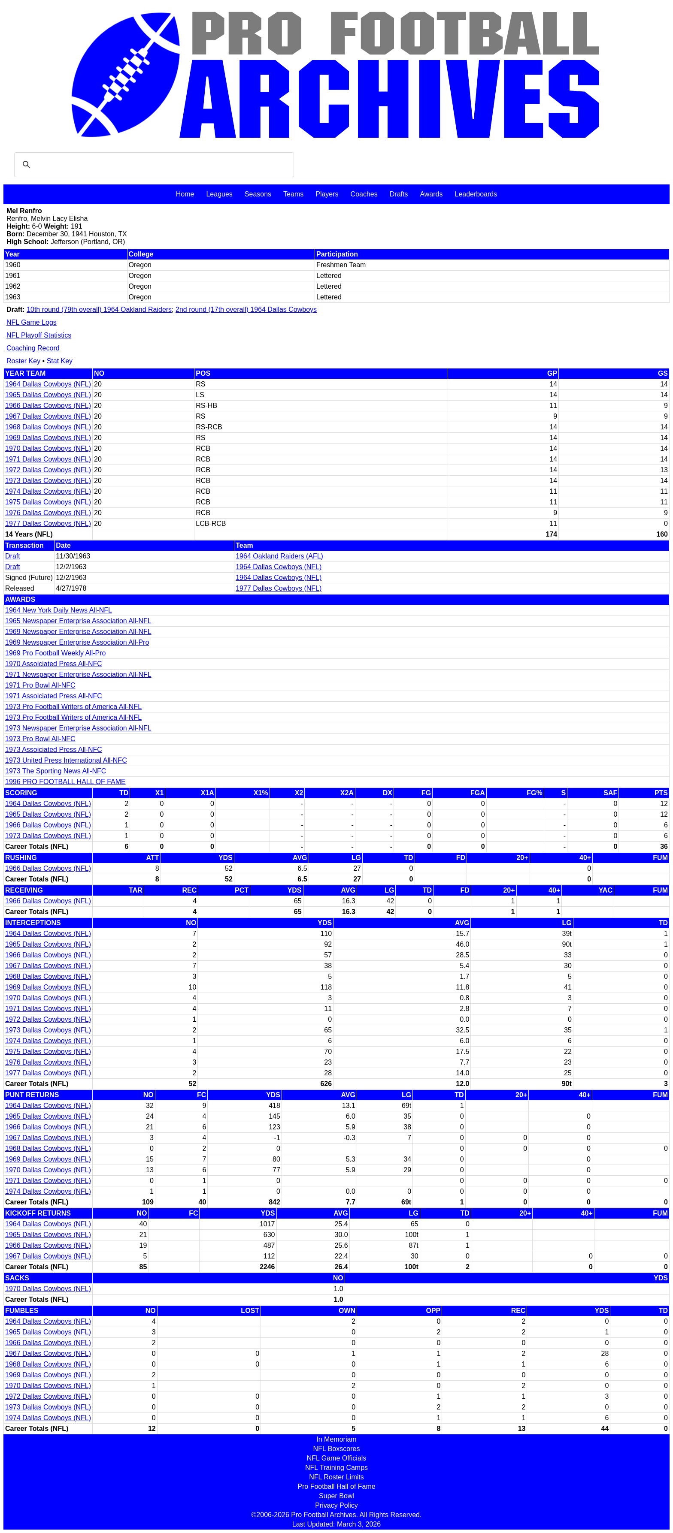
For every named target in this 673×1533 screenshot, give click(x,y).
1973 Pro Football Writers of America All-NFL (73, 706)
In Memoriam (336, 1439)
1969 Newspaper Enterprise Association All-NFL (78, 631)
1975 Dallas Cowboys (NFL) (48, 502)
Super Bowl (336, 1496)
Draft (12, 556)
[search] (153, 165)
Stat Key (60, 361)
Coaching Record (33, 348)
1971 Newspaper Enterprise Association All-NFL (78, 674)
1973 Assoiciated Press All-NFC (53, 749)
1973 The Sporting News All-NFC (55, 771)
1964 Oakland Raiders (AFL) (279, 556)
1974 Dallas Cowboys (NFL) (48, 491)
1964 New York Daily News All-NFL (58, 610)
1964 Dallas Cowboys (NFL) (48, 384)
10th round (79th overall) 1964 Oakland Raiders (99, 309)
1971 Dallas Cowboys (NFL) (48, 459)
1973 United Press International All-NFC (66, 760)
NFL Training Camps (336, 1467)
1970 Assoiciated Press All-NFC (53, 663)
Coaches (364, 194)
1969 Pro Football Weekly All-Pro (55, 653)
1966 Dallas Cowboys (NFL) (48, 405)
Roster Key (23, 361)
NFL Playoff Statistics (38, 335)
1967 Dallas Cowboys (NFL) (48, 416)
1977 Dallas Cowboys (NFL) (48, 523)
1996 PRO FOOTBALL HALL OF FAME (65, 781)
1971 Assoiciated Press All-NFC (53, 696)
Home (185, 194)
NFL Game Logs (31, 322)
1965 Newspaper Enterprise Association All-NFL (78, 621)
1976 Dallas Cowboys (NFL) (48, 512)
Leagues (219, 194)
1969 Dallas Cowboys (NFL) (48, 437)
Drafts (399, 194)
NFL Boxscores (336, 1448)
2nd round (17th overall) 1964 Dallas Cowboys (246, 309)
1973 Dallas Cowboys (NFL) (48, 480)
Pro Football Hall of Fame (336, 1486)
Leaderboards (476, 194)
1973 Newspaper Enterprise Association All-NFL (78, 728)
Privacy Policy (336, 1505)
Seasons (258, 194)
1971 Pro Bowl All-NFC (40, 685)
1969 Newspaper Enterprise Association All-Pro (77, 642)
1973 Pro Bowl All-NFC (40, 738)
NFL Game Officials (337, 1458)
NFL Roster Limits (336, 1477)
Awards (431, 194)
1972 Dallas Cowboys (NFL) (48, 470)
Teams (293, 194)
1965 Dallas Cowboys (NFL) (48, 394)
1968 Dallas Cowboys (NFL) (48, 427)
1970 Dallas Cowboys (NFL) (48, 448)
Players (326, 194)
